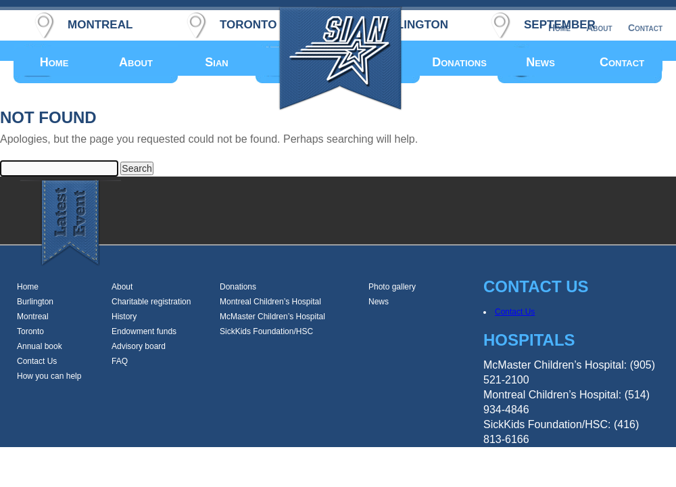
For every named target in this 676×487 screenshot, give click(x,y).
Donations (459, 62)
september (560, 23)
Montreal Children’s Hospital (270, 301)
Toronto (30, 331)
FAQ (120, 361)
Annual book (39, 346)
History (124, 316)
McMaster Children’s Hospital (272, 316)
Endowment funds (144, 331)
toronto (248, 23)
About (136, 62)
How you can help (49, 376)
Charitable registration (151, 301)
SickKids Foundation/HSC (266, 331)
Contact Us (37, 361)
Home (54, 62)
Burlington (35, 301)
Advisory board (139, 346)
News (540, 62)
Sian (216, 62)
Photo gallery (392, 287)
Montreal (33, 316)
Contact (622, 62)
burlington (410, 23)
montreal (100, 23)
